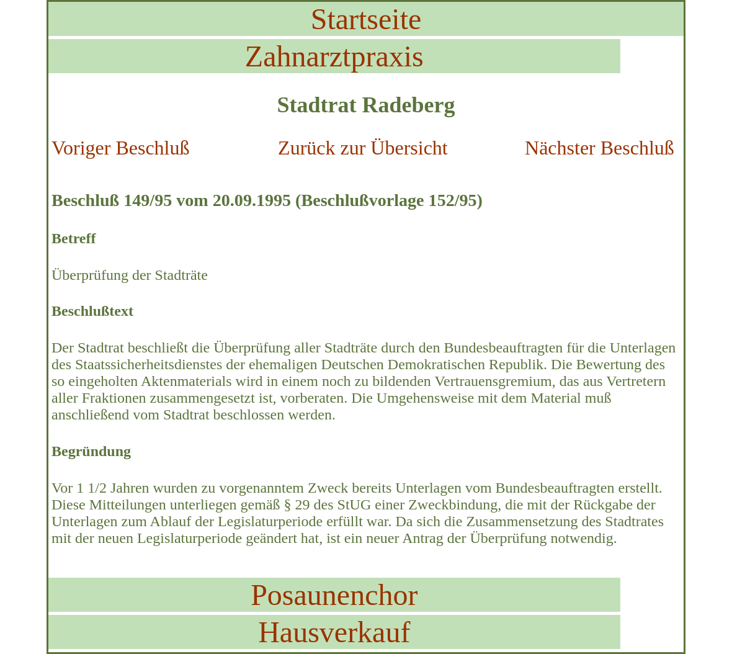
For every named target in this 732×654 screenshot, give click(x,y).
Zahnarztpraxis (334, 56)
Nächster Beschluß (599, 148)
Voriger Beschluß (120, 148)
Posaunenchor (334, 594)
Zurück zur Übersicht (363, 148)
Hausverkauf (334, 632)
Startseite (366, 18)
